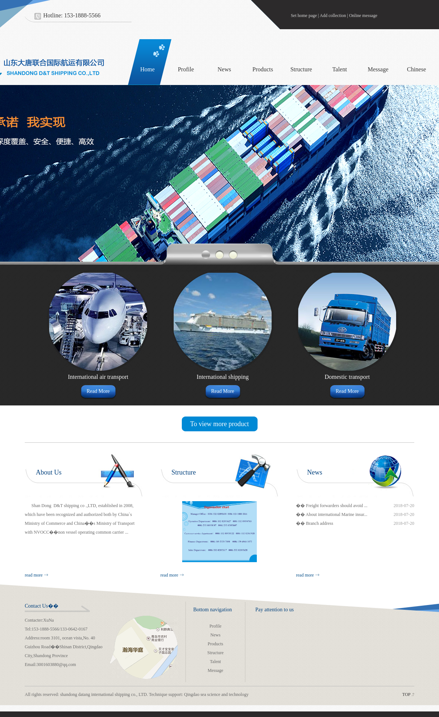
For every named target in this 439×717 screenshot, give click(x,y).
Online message (363, 15)
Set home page (304, 15)
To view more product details (219, 425)
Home (147, 69)
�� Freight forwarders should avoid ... (331, 505)
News (224, 69)
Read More (98, 391)
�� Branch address (314, 523)
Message (378, 69)
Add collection (333, 15)
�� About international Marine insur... (331, 514)
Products (262, 69)
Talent (339, 69)
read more (33, 575)
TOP (406, 694)
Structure (301, 69)
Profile (186, 69)
